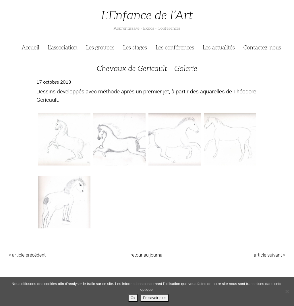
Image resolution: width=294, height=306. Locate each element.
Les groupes (100, 48)
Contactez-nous (262, 48)
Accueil (30, 48)
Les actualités (219, 48)
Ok (133, 298)
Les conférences (175, 48)
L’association (63, 48)
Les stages (135, 48)
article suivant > (269, 255)
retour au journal (147, 255)
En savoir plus (154, 298)
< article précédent (27, 255)
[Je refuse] (287, 291)
